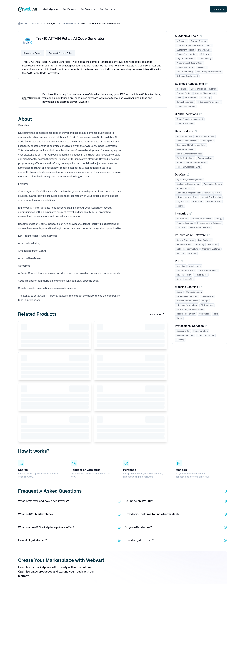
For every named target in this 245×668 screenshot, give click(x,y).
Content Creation (198, 41)
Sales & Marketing (185, 72)
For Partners (107, 9)
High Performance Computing (190, 245)
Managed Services (185, 335)
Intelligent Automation (187, 305)
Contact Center (184, 93)
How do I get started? (69, 540)
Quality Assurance (185, 67)
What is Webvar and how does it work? (69, 501)
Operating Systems (211, 249)
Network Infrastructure (187, 249)
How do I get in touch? (175, 540)
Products (37, 23)
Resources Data (205, 158)
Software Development (187, 76)
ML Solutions (207, 305)
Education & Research (201, 219)
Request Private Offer (60, 53)
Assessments (183, 331)
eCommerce (190, 98)
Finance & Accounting (186, 54)
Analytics (181, 266)
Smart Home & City (185, 279)
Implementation (200, 331)
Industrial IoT (201, 275)
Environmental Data (205, 136)
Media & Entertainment (200, 227)
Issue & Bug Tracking (211, 197)
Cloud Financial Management (190, 119)
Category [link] (52, 23)
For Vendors (88, 9)
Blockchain (181, 89)
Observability (205, 59)
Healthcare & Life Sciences (209, 223)
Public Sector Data (185, 158)
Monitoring (197, 201)
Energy (219, 219)
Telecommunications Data (188, 167)
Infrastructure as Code (187, 197)
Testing (180, 206)
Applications (195, 266)
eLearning (205, 98)
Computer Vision (194, 292)
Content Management (205, 93)
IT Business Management (209, 102)
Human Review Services (187, 301)
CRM (179, 98)
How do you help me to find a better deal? (175, 514)
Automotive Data (184, 136)
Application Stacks (185, 188)
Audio (179, 292)
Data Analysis (204, 50)
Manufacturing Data (186, 149)
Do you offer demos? (175, 527)
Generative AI (208, 296)
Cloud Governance (185, 123)
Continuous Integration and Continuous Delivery (198, 193)
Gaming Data (208, 141)
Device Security (184, 275)
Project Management (186, 106)
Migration (212, 245)
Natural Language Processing (190, 309)
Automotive (182, 219)
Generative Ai (69, 23)
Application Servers (213, 184)
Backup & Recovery (185, 240)
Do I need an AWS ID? (175, 501)
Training (180, 340)
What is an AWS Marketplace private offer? (69, 527)
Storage (192, 253)
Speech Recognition (186, 314)
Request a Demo (32, 53)
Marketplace (50, 9)
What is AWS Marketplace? (69, 514)
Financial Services (185, 223)
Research (202, 67)
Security (180, 253)
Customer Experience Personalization (194, 45)
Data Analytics (204, 240)
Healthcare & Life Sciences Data (191, 145)
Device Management (208, 270)
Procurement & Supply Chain (189, 63)
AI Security (181, 41)
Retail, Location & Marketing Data (191, 162)
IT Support (205, 54)
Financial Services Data (187, 141)
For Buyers (69, 9)
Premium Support (206, 335)
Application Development (188, 184)
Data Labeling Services (187, 296)
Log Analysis (182, 201)
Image (205, 301)
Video (179, 318)
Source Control (214, 201)
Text (216, 314)
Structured (204, 314)
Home (22, 23)
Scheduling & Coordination (209, 72)
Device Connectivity (186, 270)
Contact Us (218, 9)
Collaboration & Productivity (203, 89)
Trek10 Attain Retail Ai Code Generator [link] (101, 23)
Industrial (181, 227)
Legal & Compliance (186, 59)
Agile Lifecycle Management (189, 180)
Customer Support (185, 50)
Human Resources (185, 102)
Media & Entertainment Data (189, 154)
